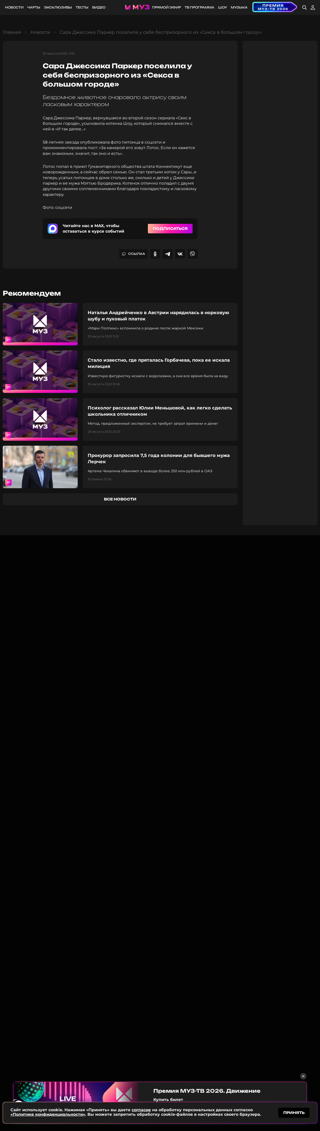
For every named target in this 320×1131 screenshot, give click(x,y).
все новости (120, 499)
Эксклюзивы (58, 7)
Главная (12, 32)
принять (294, 1112)
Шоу (222, 7)
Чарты (33, 7)
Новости (14, 7)
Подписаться (170, 228)
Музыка (239, 7)
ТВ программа (199, 7)
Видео (98, 7)
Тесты (82, 7)
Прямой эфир (166, 7)
